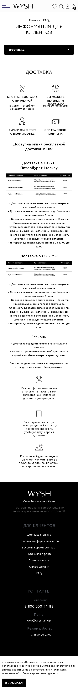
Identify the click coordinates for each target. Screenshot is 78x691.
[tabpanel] (39, 273)
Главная (34, 20)
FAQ (46, 20)
